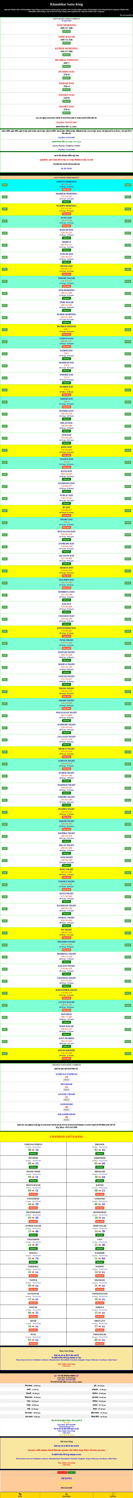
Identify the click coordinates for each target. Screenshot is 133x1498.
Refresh (66, 31)
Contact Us (71, 1472)
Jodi (4, 185)
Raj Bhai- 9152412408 (66, 137)
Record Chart (37, 1147)
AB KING (66, 1478)
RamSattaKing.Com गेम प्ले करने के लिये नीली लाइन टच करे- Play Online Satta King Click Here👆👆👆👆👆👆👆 (66, 1431)
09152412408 (66, 1488)
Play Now (66, 190)
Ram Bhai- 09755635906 (66, 1380)
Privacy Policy (62, 1472)
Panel (128, 185)
